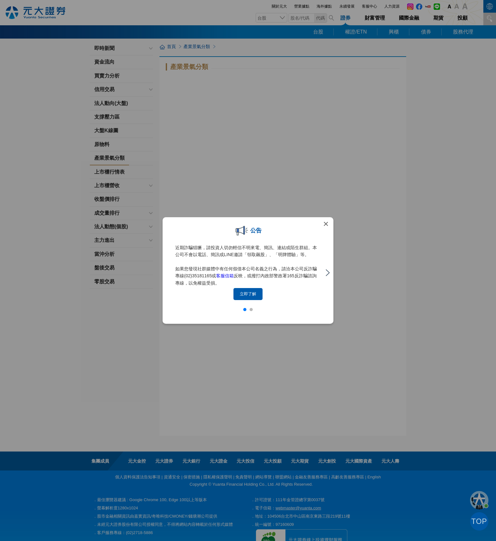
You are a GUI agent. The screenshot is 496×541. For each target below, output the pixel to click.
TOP (479, 521)
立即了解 (248, 294)
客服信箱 (225, 275)
